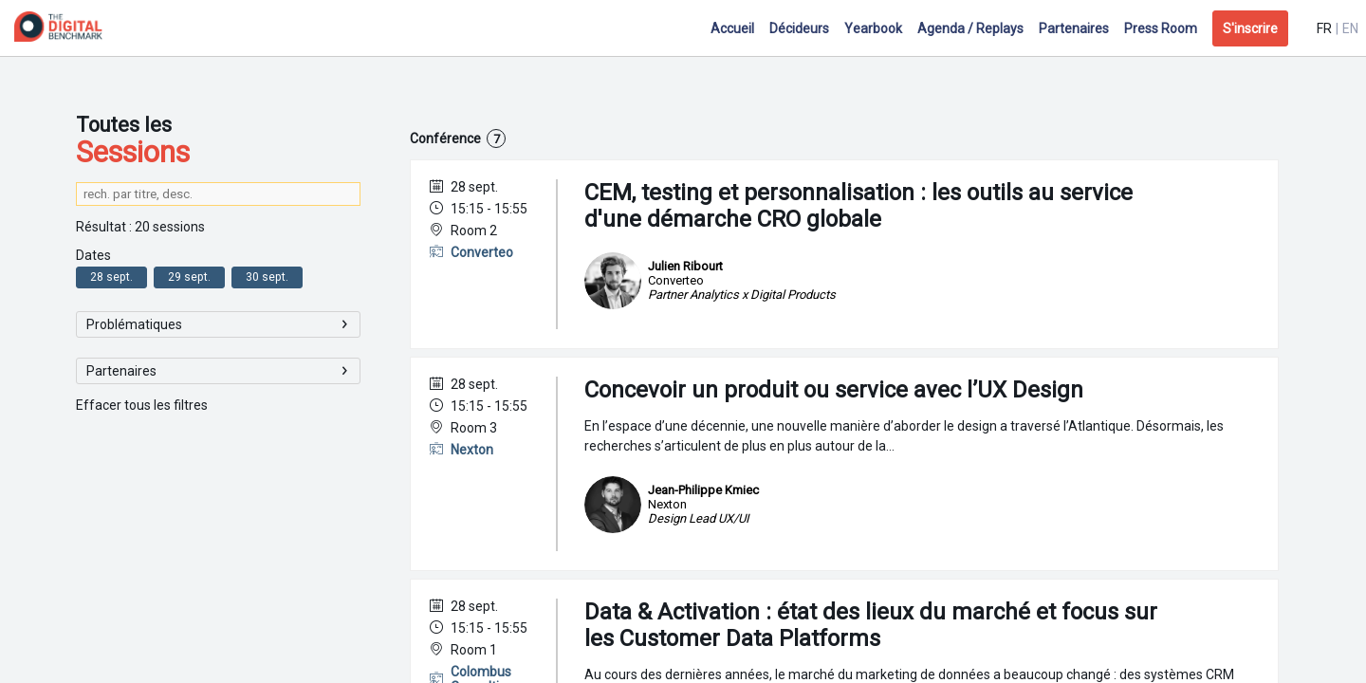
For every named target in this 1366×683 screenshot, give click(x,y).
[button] (1250, 28)
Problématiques (134, 324)
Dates (93, 255)
